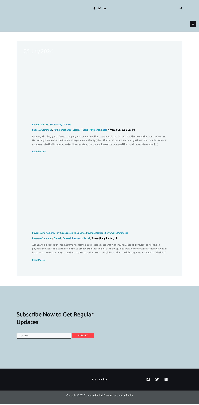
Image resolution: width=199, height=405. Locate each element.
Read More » (39, 152)
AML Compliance (63, 130)
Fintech (85, 130)
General (67, 239)
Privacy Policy (99, 380)
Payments (95, 130)
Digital (76, 130)
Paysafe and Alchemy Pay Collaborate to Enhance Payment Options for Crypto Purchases (80, 233)
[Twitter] (99, 8)
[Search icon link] (181, 8)
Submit (83, 336)
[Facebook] (94, 8)
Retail (105, 130)
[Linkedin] (105, 8)
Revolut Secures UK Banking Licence (51, 125)
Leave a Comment (42, 130)
